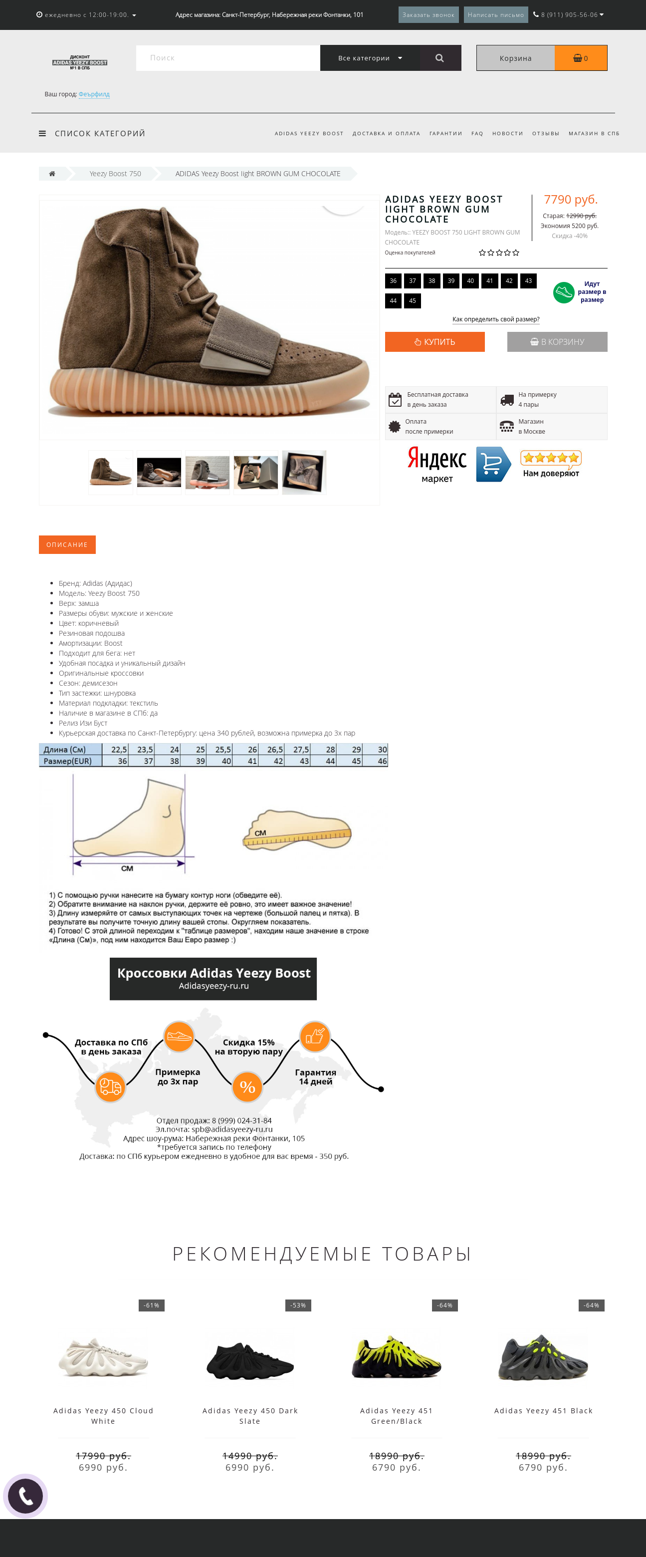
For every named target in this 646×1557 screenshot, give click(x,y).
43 (528, 280)
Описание (67, 544)
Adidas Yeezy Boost (309, 133)
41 (489, 280)
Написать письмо (496, 14)
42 (509, 280)
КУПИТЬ (439, 342)
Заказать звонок (429, 14)
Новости (508, 133)
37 (412, 280)
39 (451, 280)
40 (470, 280)
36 (393, 280)
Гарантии (446, 133)
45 (412, 300)
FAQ (477, 133)
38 (432, 280)
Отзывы (546, 133)
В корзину (557, 341)
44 (393, 300)
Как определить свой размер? (496, 319)
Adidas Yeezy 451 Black (543, 1410)
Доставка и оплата (387, 133)
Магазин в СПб (594, 133)
